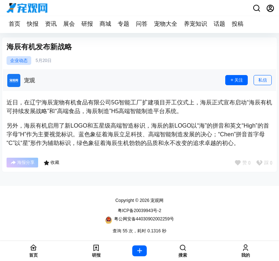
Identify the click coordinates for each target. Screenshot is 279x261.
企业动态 (19, 60)
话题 (219, 24)
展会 (69, 24)
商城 (105, 24)
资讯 (51, 24)
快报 (33, 24)
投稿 (237, 24)
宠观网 (156, 200)
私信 (262, 80)
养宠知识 (195, 24)
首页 (14, 24)
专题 (123, 24)
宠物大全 (165, 24)
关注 (236, 80)
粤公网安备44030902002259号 (139, 220)
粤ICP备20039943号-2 (139, 210)
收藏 (51, 163)
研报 (87, 24)
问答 (141, 24)
